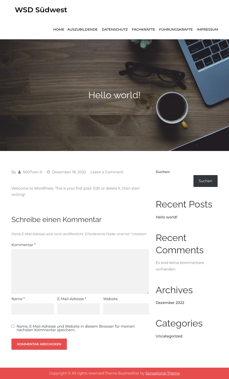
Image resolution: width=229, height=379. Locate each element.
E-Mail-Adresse (71, 299)
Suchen (163, 172)
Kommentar (23, 245)
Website (110, 299)
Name (18, 299)
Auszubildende (82, 29)
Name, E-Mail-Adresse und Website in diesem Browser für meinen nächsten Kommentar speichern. (76, 328)
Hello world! (166, 217)
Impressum (207, 29)
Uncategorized (169, 336)
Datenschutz (115, 29)
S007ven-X (32, 172)
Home (58, 29)
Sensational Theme (163, 373)
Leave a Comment (107, 172)
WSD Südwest (41, 9)
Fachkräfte (143, 29)
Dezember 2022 (170, 303)
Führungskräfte (176, 29)
